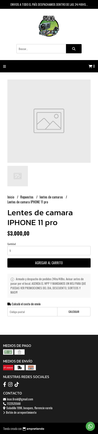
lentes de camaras (52, 197)
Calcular (73, 312)
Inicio (11, 197)
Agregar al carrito (49, 262)
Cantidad (11, 244)
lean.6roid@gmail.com (18, 399)
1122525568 (12, 403)
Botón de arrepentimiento (19, 412)
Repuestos (27, 197)
